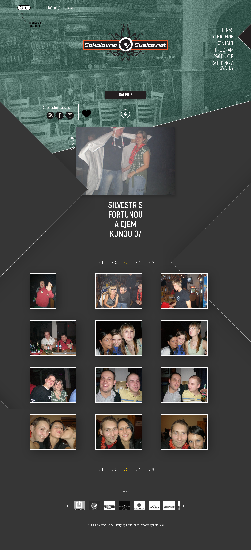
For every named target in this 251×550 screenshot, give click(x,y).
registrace (69, 7)
